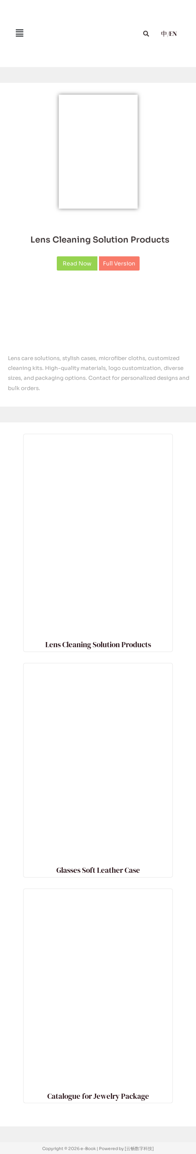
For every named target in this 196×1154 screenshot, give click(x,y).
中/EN (169, 33)
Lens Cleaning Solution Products (100, 240)
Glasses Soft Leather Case (98, 870)
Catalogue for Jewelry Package (98, 1096)
